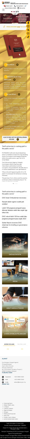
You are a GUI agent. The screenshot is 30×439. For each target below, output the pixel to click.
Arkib (18, 429)
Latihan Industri (8, 408)
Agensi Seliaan (8, 410)
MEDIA (15, 281)
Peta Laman (21, 8)
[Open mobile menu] (3, 9)
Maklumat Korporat (9, 414)
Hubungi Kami (18, 6)
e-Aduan (6, 407)
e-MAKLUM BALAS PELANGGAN (15, 334)
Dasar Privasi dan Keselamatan (17, 428)
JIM (22, 349)
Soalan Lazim (8, 6)
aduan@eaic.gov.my (12, 114)
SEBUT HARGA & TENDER (15, 308)
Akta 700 (6, 415)
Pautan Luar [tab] (21, 344)
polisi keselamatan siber (11, 419)
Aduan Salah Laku (9, 405)
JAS (8, 349)
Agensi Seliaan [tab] (9, 344)
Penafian (13, 429)
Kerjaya (6, 412)
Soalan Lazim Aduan (10, 417)
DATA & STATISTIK (15, 254)
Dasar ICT (5, 428)
